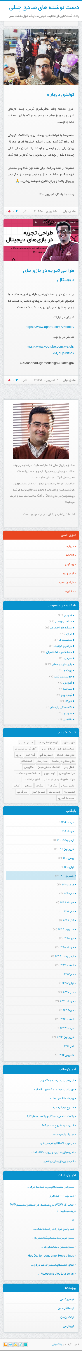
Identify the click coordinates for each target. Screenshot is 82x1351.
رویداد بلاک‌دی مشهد (61, 1098)
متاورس (28, 767)
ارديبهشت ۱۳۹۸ (64, 956)
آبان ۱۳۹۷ (68, 983)
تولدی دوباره (60, 94)
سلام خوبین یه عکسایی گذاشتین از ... (52, 1238)
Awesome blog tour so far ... (56, 1273)
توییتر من (68, 1326)
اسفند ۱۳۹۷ (67, 965)
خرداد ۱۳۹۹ (67, 902)
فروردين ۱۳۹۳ (65, 1037)
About (70, 555)
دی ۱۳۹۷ (68, 974)
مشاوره (69, 591)
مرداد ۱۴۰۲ (67, 822)
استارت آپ (45, 755)
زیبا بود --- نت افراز (61, 1196)
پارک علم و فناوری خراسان (59, 779)
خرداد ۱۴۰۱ (67, 831)
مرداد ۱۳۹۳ (67, 1028)
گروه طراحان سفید (47, 742)
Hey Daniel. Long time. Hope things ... (49, 1255)
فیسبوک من (67, 1299)
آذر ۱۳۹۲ (68, 1046)
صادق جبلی (26, 742)
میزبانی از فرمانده (63, 1134)
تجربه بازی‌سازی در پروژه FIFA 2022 (52, 1152)
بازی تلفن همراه (66, 755)
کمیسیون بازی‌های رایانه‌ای (59, 1161)
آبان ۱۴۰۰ (69, 867)
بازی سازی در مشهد (63, 761)
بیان (54, 1344)
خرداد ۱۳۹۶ (67, 1001)
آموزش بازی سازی (26, 748)
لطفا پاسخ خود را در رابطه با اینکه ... (53, 1229)
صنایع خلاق (38, 792)
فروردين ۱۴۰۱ (66, 849)
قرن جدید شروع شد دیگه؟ (58, 1125)
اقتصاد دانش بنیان (48, 767)
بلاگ (59, 1344)
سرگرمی (22, 792)
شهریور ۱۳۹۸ (66, 929)
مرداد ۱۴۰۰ (68, 884)
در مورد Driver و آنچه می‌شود (56, 1143)
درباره (70, 546)
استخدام (26, 761)
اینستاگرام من (66, 1308)
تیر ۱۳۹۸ (69, 938)
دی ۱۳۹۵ (68, 1010)
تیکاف (39, 785)
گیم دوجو (49, 773)
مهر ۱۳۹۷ (68, 992)
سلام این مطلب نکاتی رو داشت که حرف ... (50, 1187)
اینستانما (69, 792)
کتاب (16, 785)
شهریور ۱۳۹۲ (66, 1055)
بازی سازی (69, 742)
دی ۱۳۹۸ (68, 911)
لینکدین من (67, 1317)
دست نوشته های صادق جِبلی (44, 6)
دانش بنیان (68, 785)
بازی (18, 755)
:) (73, 1220)
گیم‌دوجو (68, 573)
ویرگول (69, 564)
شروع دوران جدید (63, 1107)
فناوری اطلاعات (31, 779)
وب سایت (54, 792)
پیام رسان (41, 761)
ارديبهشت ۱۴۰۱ (65, 840)
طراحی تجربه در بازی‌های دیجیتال (48, 275)
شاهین (28, 785)
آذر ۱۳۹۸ (68, 920)
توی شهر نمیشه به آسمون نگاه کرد (53, 1089)
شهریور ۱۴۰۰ (67, 876)
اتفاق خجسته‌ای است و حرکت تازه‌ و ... (52, 1264)
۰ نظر (25, 211)
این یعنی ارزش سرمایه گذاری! (57, 1080)
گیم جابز (30, 755)
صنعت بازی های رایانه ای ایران (58, 748)
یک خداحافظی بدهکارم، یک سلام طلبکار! (50, 1116)
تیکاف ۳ (52, 785)
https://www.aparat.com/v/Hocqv (50, 327)
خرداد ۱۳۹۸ (67, 947)
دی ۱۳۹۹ (69, 893)
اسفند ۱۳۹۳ (67, 1019)
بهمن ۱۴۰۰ (68, 858)
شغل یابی (69, 767)
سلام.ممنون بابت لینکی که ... (57, 1247)
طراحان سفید (66, 582)
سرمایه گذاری (66, 798)
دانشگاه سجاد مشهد (28, 773)
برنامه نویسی (67, 773)
